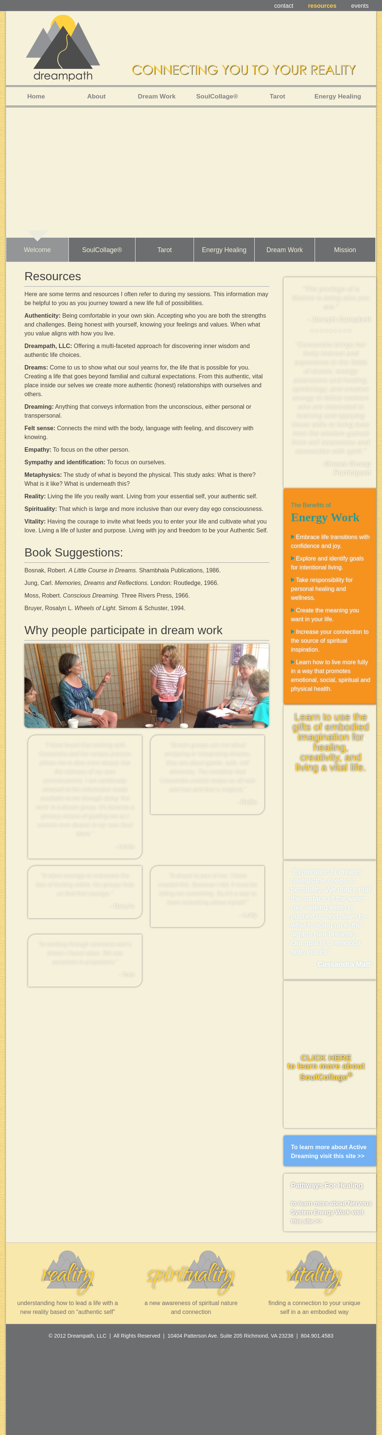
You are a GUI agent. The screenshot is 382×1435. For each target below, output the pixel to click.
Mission (345, 250)
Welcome (37, 250)
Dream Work (285, 250)
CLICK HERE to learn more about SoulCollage (326, 1067)
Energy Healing (224, 250)
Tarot (164, 250)
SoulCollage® (102, 250)
